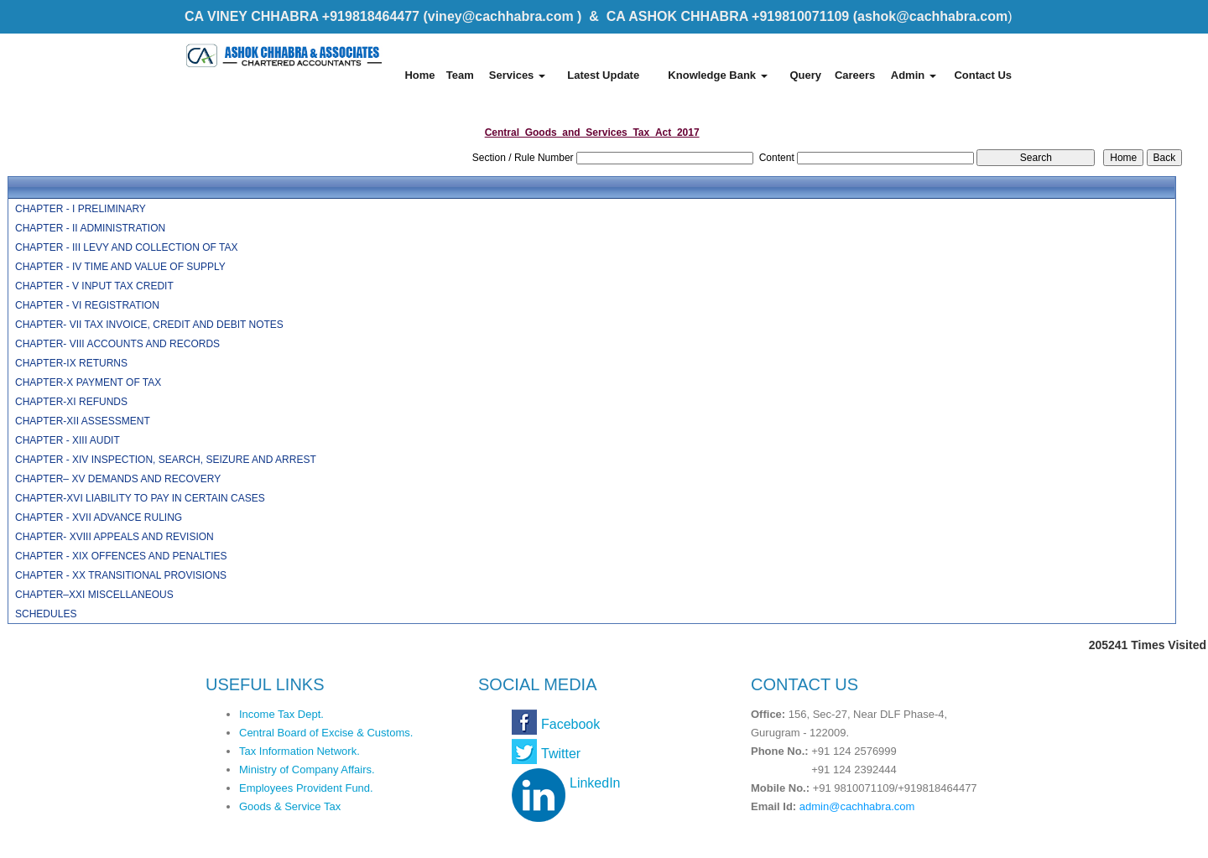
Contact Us (983, 75)
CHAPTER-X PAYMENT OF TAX (88, 382)
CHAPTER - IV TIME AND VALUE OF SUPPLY (120, 267)
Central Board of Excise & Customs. (326, 732)
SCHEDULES (45, 614)
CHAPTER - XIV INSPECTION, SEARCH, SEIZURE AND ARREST (165, 459)
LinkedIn (595, 783)
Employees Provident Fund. (306, 788)
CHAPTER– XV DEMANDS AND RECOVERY (118, 479)
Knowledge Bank (717, 75)
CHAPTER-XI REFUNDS (71, 402)
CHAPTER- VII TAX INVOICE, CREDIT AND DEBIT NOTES (149, 324)
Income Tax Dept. (281, 714)
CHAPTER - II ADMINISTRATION (90, 228)
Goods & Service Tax (290, 806)
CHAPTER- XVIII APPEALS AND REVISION (114, 537)
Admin (913, 75)
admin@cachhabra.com (856, 806)
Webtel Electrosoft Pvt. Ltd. (948, 839)
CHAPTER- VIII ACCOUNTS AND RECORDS (117, 344)
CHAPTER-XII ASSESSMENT (82, 421)
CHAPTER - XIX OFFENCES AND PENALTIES (121, 556)
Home (419, 75)
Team (460, 75)
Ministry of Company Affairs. (307, 769)
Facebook (570, 724)
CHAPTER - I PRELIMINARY (80, 209)
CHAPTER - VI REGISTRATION (87, 305)
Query (805, 75)
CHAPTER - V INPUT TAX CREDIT (94, 286)
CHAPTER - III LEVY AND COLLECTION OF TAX (126, 247)
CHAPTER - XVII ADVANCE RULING (98, 517)
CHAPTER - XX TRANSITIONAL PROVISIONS (120, 575)
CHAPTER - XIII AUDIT (67, 440)
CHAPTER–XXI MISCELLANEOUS (94, 595)
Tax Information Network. (299, 751)
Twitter (561, 753)
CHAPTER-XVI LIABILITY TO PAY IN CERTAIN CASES (140, 498)
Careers (855, 75)
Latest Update (603, 75)
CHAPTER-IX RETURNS (71, 363)
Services (517, 75)
